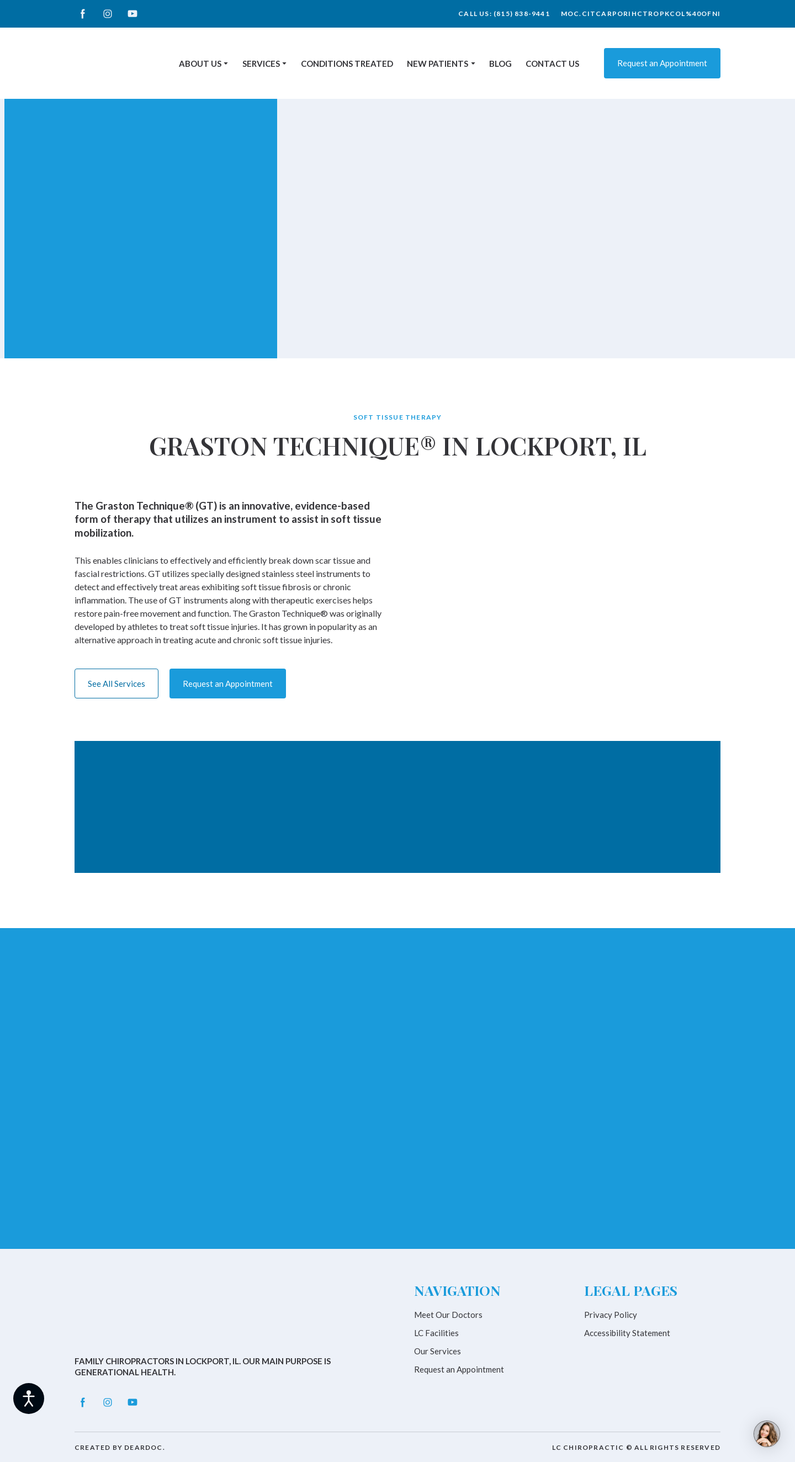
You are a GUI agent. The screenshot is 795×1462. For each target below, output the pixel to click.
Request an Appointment (459, 1369)
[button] (83, 14)
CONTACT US (552, 63)
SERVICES (261, 63)
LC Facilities (436, 1333)
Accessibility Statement (627, 1333)
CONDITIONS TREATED (347, 63)
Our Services (437, 1351)
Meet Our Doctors (448, 1315)
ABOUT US (200, 63)
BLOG (500, 63)
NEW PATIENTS (437, 63)
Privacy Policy (610, 1315)
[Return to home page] (116, 63)
